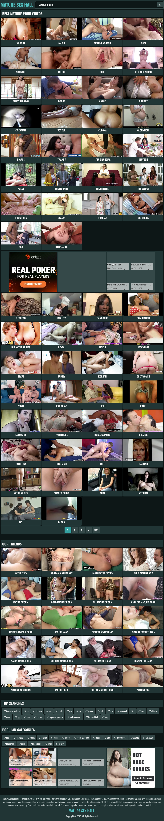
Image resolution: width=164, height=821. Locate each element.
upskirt (136, 737)
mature (40, 717)
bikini (56, 737)
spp (18, 717)
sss (28, 711)
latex (50, 743)
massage (19, 737)
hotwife (62, 743)
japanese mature (13, 711)
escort (67, 737)
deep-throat (121, 737)
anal (50, 711)
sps (111, 711)
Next (96, 530)
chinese (154, 711)
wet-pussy (149, 737)
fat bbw (39, 711)
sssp (106, 717)
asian (23, 743)
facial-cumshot (83, 737)
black (98, 737)
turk (60, 711)
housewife (10, 743)
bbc (7, 737)
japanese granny (56, 717)
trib (101, 711)
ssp (80, 711)
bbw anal (123, 711)
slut (108, 737)
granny (91, 711)
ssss (142, 711)
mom (8, 717)
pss (70, 711)
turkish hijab (93, 717)
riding (32, 737)
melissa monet (75, 717)
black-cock (36, 743)
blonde (44, 737)
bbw (28, 717)
